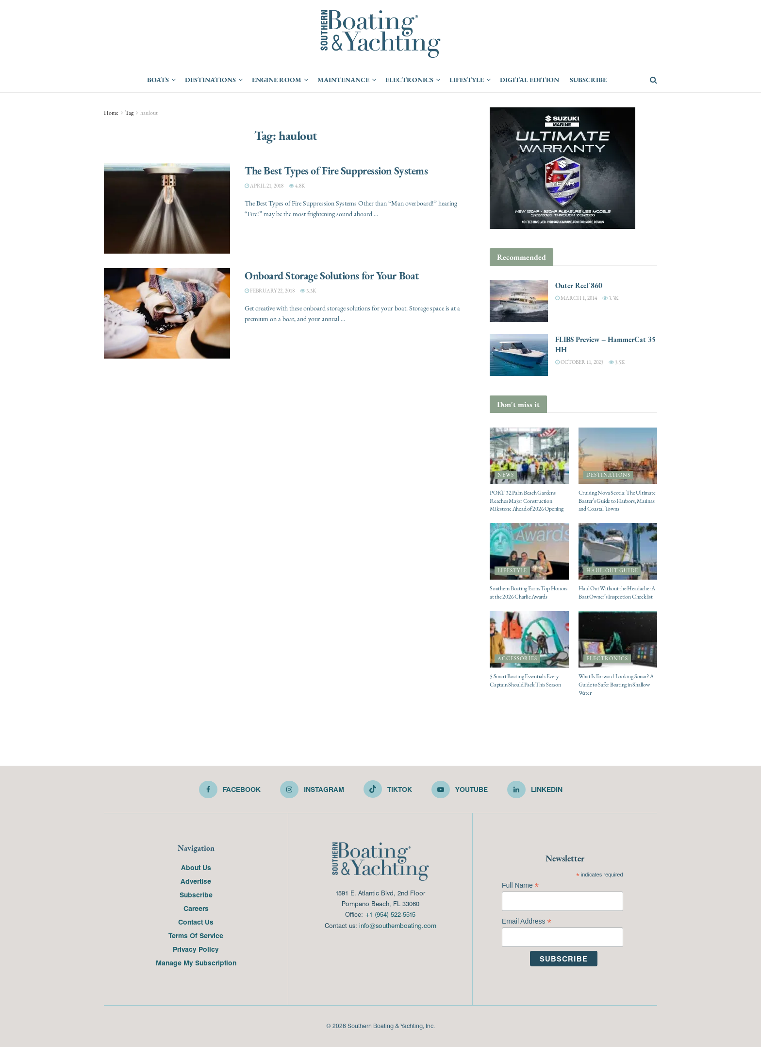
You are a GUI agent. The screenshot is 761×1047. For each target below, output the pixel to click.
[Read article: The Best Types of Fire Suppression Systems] (167, 208)
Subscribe (588, 80)
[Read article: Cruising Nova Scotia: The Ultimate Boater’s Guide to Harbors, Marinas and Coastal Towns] (618, 456)
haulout (149, 113)
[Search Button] (653, 80)
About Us (196, 867)
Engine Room (276, 80)
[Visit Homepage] (380, 34)
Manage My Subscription (196, 962)
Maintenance (343, 80)
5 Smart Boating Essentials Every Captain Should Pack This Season (525, 680)
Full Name (520, 885)
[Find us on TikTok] (388, 789)
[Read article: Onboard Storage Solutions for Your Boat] (167, 313)
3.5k (617, 362)
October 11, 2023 (579, 362)
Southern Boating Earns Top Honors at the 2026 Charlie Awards (528, 592)
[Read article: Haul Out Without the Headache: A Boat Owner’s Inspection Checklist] (618, 551)
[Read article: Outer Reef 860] (519, 301)
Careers (196, 908)
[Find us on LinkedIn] (534, 789)
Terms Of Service (195, 935)
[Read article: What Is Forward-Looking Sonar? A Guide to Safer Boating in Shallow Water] (618, 639)
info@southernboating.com (397, 925)
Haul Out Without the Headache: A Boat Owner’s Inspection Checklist (617, 592)
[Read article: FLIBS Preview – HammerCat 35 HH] (519, 355)
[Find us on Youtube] (459, 789)
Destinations (210, 80)
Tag (129, 113)
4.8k (297, 185)
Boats (158, 80)
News (505, 475)
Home (111, 113)
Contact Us (196, 921)
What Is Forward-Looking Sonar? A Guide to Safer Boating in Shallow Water (616, 684)
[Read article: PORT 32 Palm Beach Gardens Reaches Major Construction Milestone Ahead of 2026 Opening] (529, 456)
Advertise (196, 880)
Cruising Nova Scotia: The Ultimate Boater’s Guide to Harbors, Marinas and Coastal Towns (617, 501)
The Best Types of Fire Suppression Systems (336, 170)
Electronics (409, 80)
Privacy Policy (196, 948)
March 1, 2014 (576, 298)
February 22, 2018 (270, 290)
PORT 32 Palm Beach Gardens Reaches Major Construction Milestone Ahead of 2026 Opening (526, 501)
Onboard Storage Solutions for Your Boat (332, 275)
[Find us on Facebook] (230, 789)
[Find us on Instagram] (312, 789)
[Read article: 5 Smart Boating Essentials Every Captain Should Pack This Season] (529, 639)
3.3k (308, 290)
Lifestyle (466, 80)
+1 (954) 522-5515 (390, 914)
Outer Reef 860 (578, 285)
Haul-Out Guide (612, 570)
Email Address (526, 921)
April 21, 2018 (264, 185)
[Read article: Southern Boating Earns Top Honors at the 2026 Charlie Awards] (529, 551)
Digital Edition (529, 80)
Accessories (517, 658)
